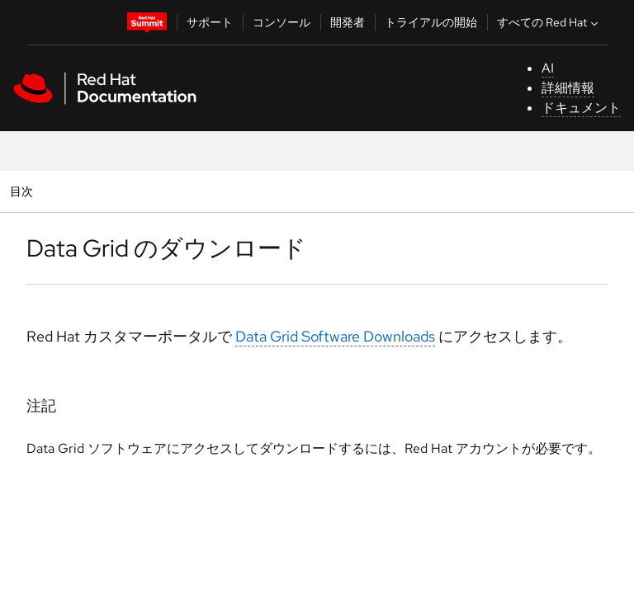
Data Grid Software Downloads (335, 336)
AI (548, 68)
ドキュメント (581, 107)
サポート (210, 22)
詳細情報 (568, 88)
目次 (23, 191)
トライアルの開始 (431, 22)
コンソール (281, 22)
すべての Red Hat (549, 22)
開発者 (347, 22)
